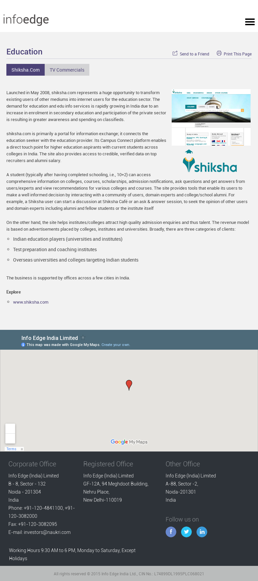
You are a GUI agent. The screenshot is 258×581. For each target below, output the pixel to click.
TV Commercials (67, 70)
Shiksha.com (25, 70)
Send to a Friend (190, 54)
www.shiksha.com (30, 302)
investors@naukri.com (47, 532)
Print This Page (234, 54)
